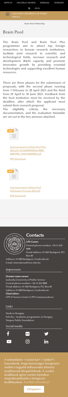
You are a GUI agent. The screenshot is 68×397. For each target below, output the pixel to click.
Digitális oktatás (26, 3)
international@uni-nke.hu (27, 263)
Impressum (13, 269)
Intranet (59, 3)
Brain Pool (13, 32)
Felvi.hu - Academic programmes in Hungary (29, 317)
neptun (8, 3)
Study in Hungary (15, 313)
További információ (36, 382)
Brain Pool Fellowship (34, 24)
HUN (37, 9)
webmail (45, 3)
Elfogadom (34, 389)
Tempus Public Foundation (20, 320)
